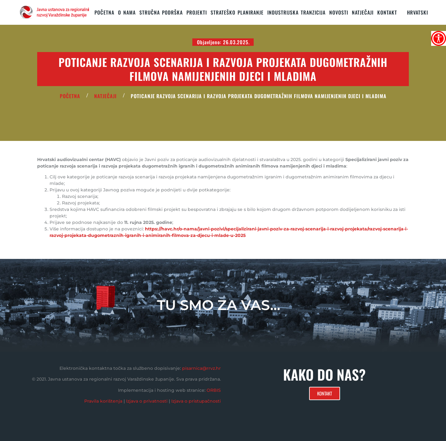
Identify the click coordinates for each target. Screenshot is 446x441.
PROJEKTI (196, 12)
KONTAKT (387, 12)
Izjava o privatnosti (147, 401)
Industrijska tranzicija (296, 12)
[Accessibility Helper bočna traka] (438, 38)
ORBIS (214, 390)
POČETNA (70, 96)
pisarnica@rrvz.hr (201, 368)
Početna (104, 12)
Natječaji (363, 12)
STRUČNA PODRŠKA (161, 12)
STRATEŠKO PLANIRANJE (237, 12)
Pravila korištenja (103, 401)
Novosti (338, 12)
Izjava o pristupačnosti (196, 401)
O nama (127, 12)
